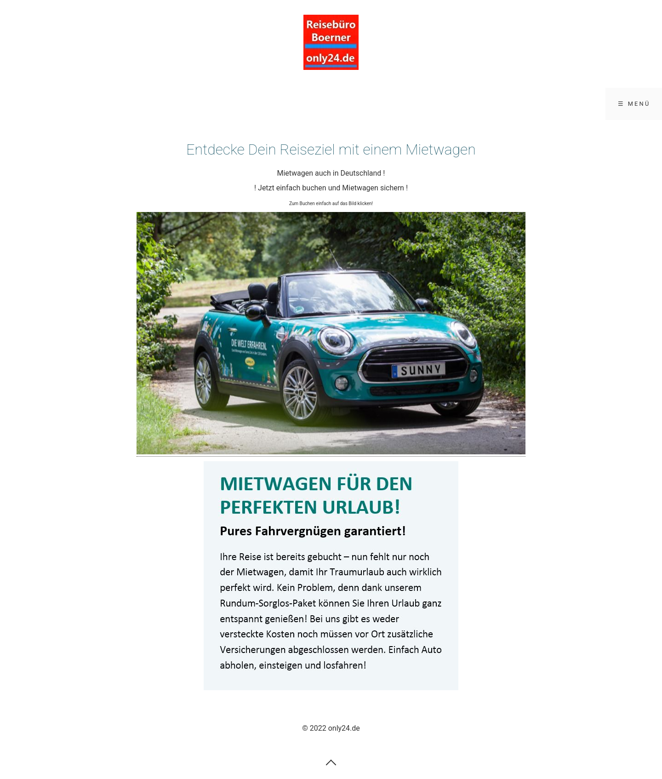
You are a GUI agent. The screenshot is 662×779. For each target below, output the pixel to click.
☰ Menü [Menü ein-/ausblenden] (634, 103)
